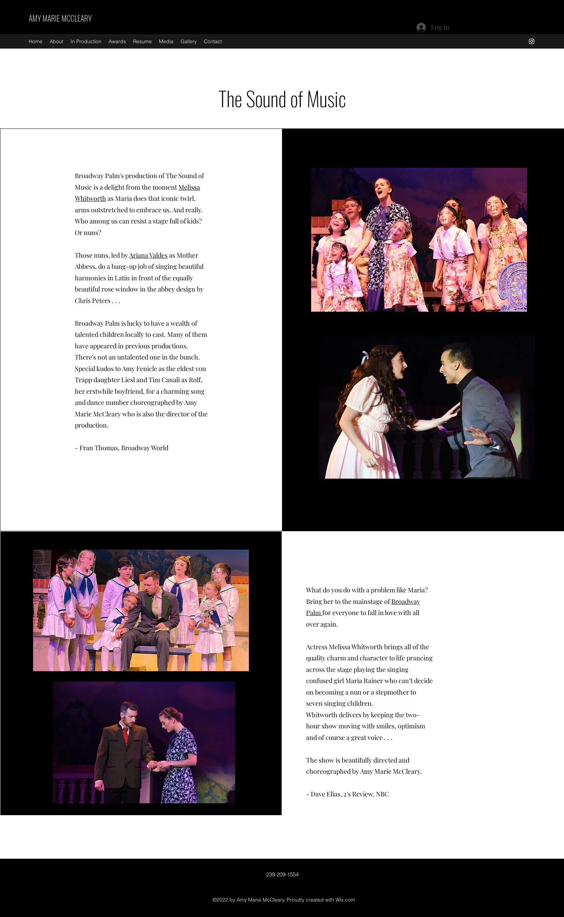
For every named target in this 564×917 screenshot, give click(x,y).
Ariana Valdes (148, 255)
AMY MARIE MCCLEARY (60, 18)
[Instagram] (531, 41)
